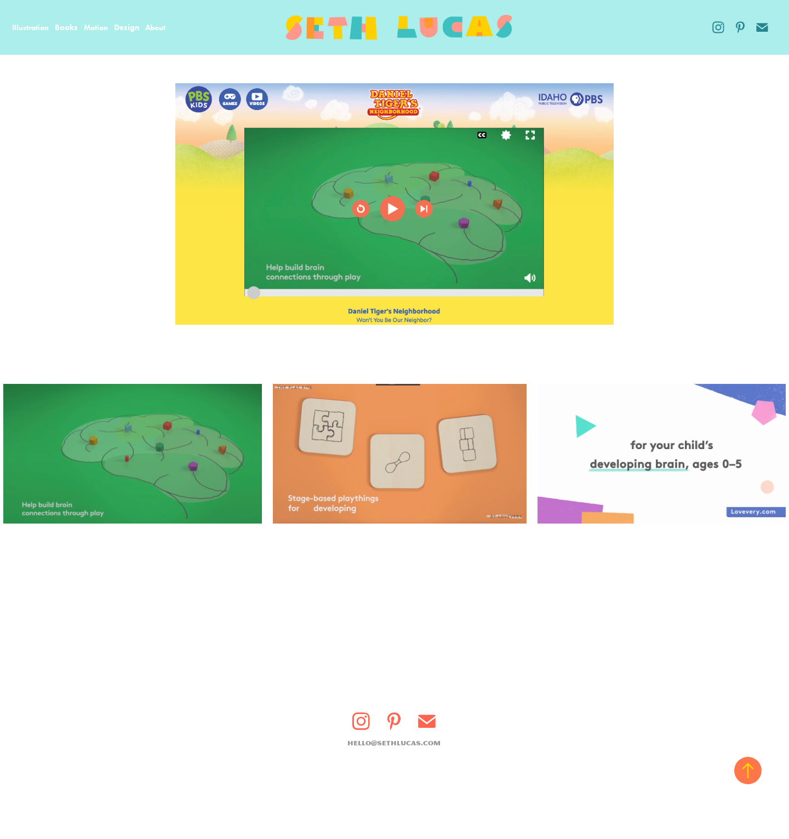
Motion (96, 27)
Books (66, 27)
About (155, 27)
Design (127, 27)
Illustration (30, 27)
